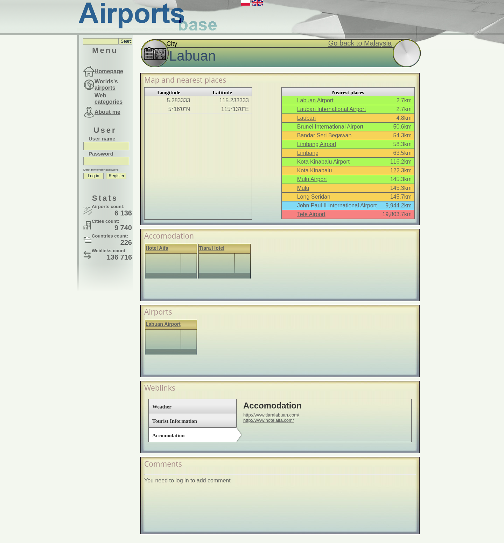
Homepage (108, 71)
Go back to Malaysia (360, 43)
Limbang (307, 153)
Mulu (303, 188)
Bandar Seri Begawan (324, 135)
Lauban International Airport (331, 109)
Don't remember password (101, 169)
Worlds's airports (106, 84)
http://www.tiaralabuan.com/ (271, 415)
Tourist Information (174, 421)
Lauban (306, 118)
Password (101, 154)
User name (102, 139)
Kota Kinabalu (314, 170)
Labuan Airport (315, 100)
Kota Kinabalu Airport (323, 162)
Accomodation (168, 435)
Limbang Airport (316, 144)
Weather (162, 407)
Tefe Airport (311, 214)
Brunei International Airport (330, 127)
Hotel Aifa (157, 248)
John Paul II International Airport (337, 205)
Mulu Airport (312, 179)
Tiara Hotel (211, 248)
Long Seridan (313, 197)
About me (107, 112)
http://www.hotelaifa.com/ (268, 420)
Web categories (108, 98)
